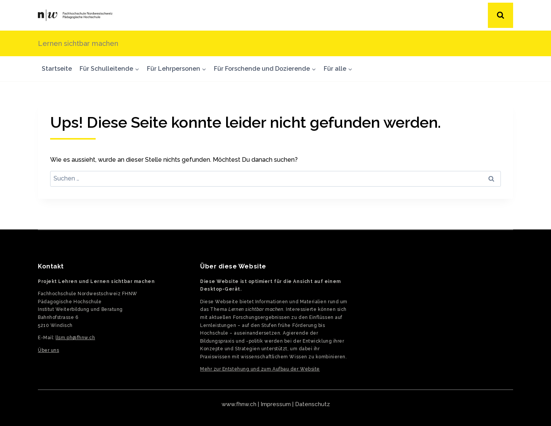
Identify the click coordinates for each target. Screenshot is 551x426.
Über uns (48, 350)
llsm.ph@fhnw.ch (75, 337)
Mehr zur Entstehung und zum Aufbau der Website (260, 369)
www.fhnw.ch (239, 404)
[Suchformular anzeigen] (500, 15)
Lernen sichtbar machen (78, 43)
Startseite (57, 68)
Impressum (276, 404)
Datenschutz (312, 404)
